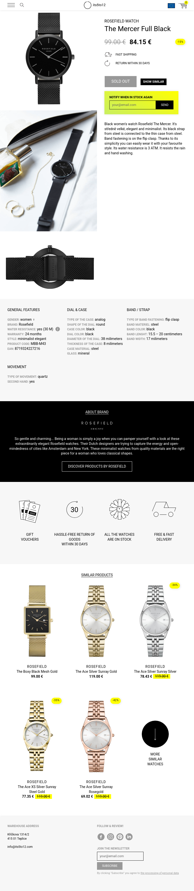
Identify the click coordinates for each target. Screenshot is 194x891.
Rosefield (114, 21)
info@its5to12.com (20, 847)
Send (164, 105)
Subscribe (109, 866)
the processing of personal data (160, 873)
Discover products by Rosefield (97, 466)
